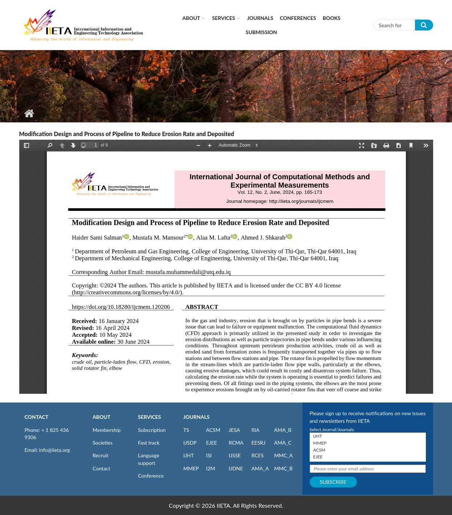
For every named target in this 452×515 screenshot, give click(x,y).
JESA (234, 430)
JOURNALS (196, 417)
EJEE (211, 443)
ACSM (213, 430)
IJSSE (235, 455)
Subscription (152, 430)
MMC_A (283, 455)
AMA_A (260, 468)
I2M (210, 468)
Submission (261, 32)
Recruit (101, 455)
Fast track (148, 443)
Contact (101, 468)
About (191, 18)
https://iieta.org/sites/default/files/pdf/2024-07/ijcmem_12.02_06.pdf (226, 267)
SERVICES (149, 417)
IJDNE (236, 468)
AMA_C (283, 443)
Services (223, 18)
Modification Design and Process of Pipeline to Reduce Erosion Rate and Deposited (126, 133)
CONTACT (37, 417)
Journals (260, 18)
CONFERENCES (298, 18)
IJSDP (189, 443)
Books (332, 18)
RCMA (236, 443)
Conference (151, 476)
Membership (107, 430)
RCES (258, 455)
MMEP (191, 468)
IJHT (188, 455)
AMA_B (282, 430)
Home (29, 113)
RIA (256, 430)
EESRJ (258, 443)
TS (186, 430)
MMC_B (283, 468)
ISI (209, 455)
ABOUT (101, 417)
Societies (103, 443)
